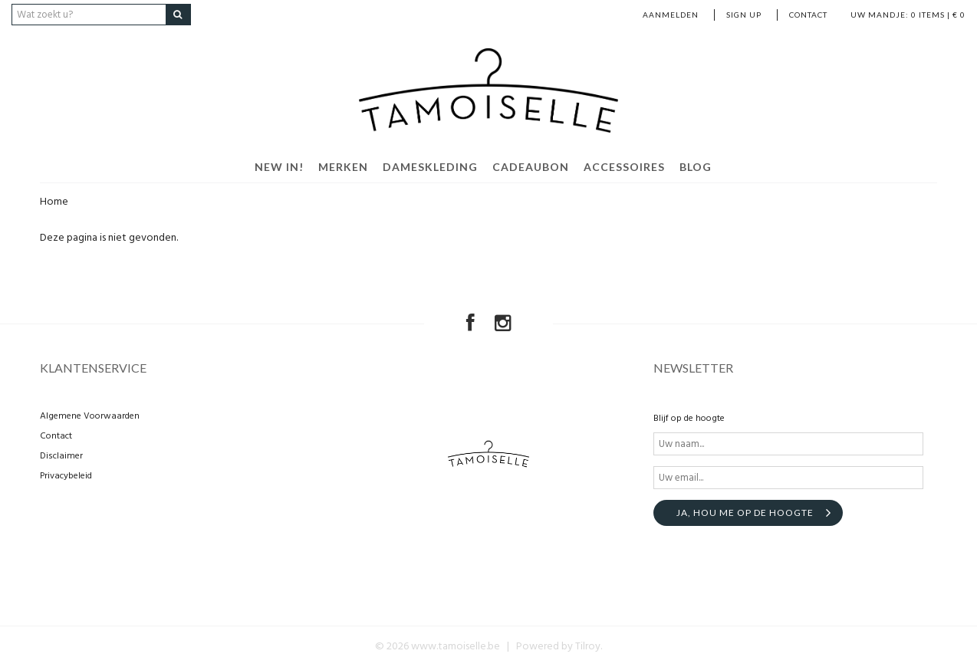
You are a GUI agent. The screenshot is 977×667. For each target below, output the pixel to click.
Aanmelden (671, 14)
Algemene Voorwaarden (90, 416)
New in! (279, 166)
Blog (695, 166)
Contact (808, 14)
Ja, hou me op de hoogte (745, 512)
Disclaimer (61, 456)
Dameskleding (430, 166)
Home (54, 202)
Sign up (744, 14)
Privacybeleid (66, 476)
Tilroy (587, 647)
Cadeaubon (530, 166)
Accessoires (624, 166)
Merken (343, 166)
